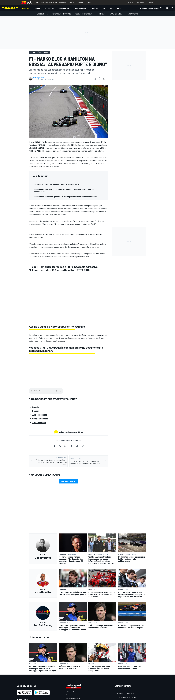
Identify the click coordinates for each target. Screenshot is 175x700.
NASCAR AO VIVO (133, 14)
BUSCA (129, 2)
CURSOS (71, 2)
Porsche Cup (64, 8)
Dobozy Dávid (38, 78)
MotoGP (37, 8)
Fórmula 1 (25, 8)
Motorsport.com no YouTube (61, 14)
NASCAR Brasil (81, 8)
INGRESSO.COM (42, 2)
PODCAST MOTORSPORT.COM (84, 14)
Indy (119, 8)
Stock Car (49, 8)
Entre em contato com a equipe (125, 697)
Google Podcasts (40, 418)
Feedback (118, 690)
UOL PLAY (79, 2)
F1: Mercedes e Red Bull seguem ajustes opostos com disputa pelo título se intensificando (64, 190)
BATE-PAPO (140, 2)
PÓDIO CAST (101, 14)
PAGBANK (62, 2)
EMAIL (150, 2)
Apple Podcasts (39, 415)
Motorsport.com (60, 326)
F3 (111, 8)
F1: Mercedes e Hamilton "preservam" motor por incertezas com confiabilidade (65, 196)
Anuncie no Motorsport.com (124, 693)
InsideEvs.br (70, 691)
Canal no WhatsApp (116, 14)
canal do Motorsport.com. (84, 335)
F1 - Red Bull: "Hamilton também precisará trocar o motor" (57, 184)
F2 (104, 8)
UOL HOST (53, 2)
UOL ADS (88, 2)
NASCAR (95, 8)
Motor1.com (70, 695)
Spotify (35, 407)
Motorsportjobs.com (73, 698)
